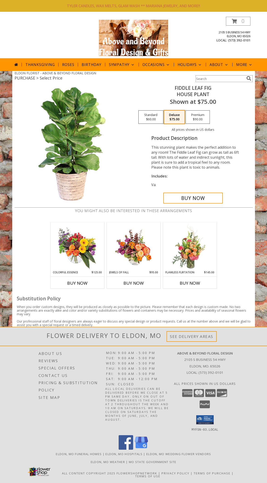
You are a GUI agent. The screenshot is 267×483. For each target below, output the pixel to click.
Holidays (190, 64)
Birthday (91, 64)
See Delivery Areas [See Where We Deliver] (191, 336)
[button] (238, 21)
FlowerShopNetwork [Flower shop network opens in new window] (137, 473)
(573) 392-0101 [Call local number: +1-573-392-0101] (239, 40)
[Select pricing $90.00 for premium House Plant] (198, 117)
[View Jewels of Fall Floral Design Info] (133, 246)
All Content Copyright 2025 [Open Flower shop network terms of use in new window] (88, 473)
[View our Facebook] (126, 448)
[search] (248, 78)
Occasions (156, 64)
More (244, 64)
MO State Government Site (152, 462)
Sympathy (122, 64)
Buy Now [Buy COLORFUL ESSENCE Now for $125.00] (77, 283)
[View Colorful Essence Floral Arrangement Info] (77, 246)
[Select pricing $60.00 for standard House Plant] (151, 117)
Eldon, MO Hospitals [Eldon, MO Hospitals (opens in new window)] (123, 454)
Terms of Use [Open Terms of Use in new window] (147, 476)
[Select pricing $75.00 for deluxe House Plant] (174, 117)
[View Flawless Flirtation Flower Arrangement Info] (190, 246)
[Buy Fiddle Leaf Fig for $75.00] (193, 198)
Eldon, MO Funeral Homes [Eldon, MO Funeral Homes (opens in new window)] (79, 454)
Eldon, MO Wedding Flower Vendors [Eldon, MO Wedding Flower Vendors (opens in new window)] (178, 454)
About (219, 64)
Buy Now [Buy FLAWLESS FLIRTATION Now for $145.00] (190, 283)
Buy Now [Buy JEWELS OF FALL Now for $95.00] (133, 283)
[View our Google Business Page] (141, 448)
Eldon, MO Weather (108, 462)
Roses (68, 64)
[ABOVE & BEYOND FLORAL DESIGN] (133, 37)
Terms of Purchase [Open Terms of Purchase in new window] (212, 473)
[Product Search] (220, 78)
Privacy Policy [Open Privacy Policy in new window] (175, 473)
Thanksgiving (40, 64)
